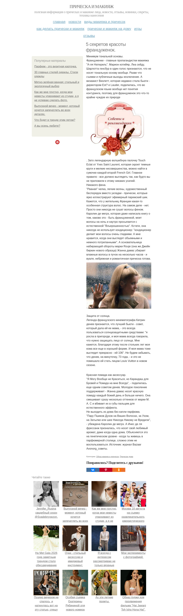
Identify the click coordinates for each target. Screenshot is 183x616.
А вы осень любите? (47, 125)
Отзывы (89, 36)
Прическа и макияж (92, 6)
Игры (138, 29)
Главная (59, 22)
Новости (74, 22)
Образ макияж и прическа (107, 457)
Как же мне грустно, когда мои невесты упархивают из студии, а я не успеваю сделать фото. (56, 96)
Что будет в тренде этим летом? (54, 120)
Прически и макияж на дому (109, 29)
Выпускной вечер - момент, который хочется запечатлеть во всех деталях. (57, 110)
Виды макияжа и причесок (104, 22)
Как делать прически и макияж (60, 29)
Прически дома (126, 457)
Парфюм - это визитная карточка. (55, 66)
